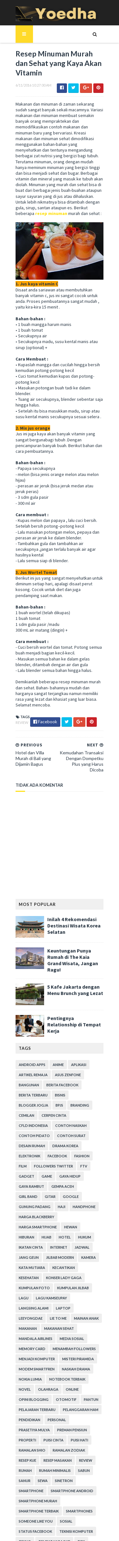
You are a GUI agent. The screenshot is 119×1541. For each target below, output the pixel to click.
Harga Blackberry (63, 1154)
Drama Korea (28, 1103)
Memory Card (60, 1265)
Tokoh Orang (53, 1468)
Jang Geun (72, 1184)
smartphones (28, 1438)
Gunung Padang (72, 1143)
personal (24, 1346)
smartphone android (36, 1417)
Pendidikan (69, 1336)
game (57, 1123)
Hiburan (88, 1164)
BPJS (19, 1062)
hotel (38, 1174)
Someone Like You (66, 1438)
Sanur (79, 1397)
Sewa (97, 1397)
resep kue (63, 1377)
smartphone (52, 1407)
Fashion (22, 1113)
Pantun (22, 1326)
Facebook (87, 1103)
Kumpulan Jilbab (31, 1225)
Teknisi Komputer (72, 1448)
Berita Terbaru (29, 1052)
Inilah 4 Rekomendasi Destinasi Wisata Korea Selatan (70, 887)
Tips (78, 1458)
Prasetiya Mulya (56, 1346)
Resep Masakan (29, 1387)
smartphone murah (34, 1428)
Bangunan (25, 1042)
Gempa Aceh (59, 1133)
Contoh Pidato (69, 1083)
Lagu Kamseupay (86, 1225)
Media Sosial (27, 1265)
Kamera (57, 1194)
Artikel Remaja (29, 1032)
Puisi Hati (24, 1367)
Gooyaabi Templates (59, 1532)
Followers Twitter (72, 1113)
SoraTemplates (55, 1515)
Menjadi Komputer (84, 1275)
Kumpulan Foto (73, 1215)
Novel (65, 1306)
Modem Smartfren (72, 1286)
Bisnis (56, 1052)
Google (41, 1143)
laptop (59, 1235)
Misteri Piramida (31, 1286)
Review (18, 689)
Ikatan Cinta (84, 1174)
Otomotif (83, 1316)
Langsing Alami (30, 1235)
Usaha (43, 1478)
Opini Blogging (50, 1316)
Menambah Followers (36, 1275)
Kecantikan (26, 1204)
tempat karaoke (51, 1458)
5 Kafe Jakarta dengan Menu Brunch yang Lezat (72, 947)
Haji (99, 1143)
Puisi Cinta (87, 1357)
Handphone (26, 1154)
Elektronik (59, 1103)
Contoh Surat (29, 1093)
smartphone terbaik (81, 1428)
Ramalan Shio (53, 1367)
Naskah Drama (29, 1296)
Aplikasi (75, 1022)
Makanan (80, 1245)
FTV (18, 1123)
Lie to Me (23, 1245)
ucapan (22, 1478)
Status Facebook (32, 1448)
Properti (61, 1357)
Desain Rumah (64, 1093)
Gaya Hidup (80, 1123)
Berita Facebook (59, 1042)
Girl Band (87, 1133)
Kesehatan (55, 1204)
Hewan (67, 1164)
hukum (58, 1174)
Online (21, 1316)
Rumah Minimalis (31, 1397)
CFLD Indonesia (61, 1072)
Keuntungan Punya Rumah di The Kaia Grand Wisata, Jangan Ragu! (74, 918)
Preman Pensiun (30, 1357)
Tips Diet (23, 1468)
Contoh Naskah (31, 1083)
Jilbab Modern (29, 1194)
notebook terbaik (33, 1306)
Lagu (59, 1225)
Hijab (20, 1174)
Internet (23, 1184)
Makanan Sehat (30, 1255)
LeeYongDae (86, 1235)
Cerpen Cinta (27, 1072)
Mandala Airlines (69, 1255)
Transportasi (87, 1468)
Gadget (37, 1123)
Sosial (96, 1438)
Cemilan (64, 1062)
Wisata (22, 1488)
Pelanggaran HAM (33, 1336)
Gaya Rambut (28, 1133)
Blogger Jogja (84, 1052)
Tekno (21, 1458)
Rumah (77, 1387)
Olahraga (88, 1306)
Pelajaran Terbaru (55, 1326)
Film (42, 1113)
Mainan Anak (51, 1245)
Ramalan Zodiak (31, 1377)
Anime (54, 1022)
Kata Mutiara (85, 1194)
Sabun (60, 1397)
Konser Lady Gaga (33, 1215)
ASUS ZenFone (64, 1032)
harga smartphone (34, 1164)
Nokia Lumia (62, 1296)
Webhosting (90, 1478)
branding (39, 1062)
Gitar (20, 1143)
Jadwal (47, 1184)
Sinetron (24, 1407)
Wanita (63, 1478)
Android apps (28, 1022)
